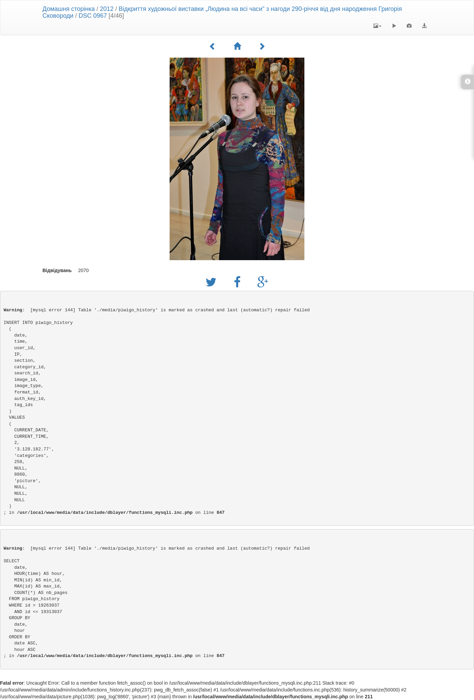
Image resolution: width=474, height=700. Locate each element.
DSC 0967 (92, 15)
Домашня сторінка (69, 8)
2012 (107, 8)
